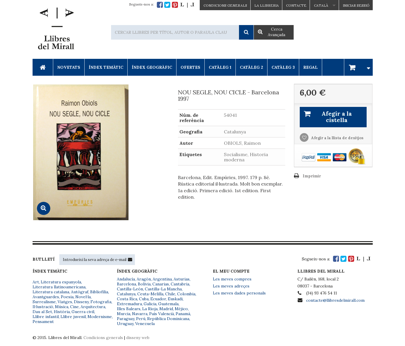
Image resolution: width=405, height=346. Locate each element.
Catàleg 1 (220, 67)
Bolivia (144, 284)
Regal (310, 67)
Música (61, 306)
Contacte (296, 5)
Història (62, 311)
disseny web (137, 337)
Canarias (160, 284)
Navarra (139, 313)
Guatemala (168, 303)
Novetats (68, 67)
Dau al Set (42, 311)
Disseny (81, 301)
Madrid (166, 308)
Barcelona (126, 284)
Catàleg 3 (283, 67)
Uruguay (125, 323)
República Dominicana (168, 318)
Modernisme (100, 316)
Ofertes (190, 67)
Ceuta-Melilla (150, 293)
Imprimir (312, 176)
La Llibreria (266, 5)
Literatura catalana (51, 291)
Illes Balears (128, 308)
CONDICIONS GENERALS (225, 5)
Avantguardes (46, 296)
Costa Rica (127, 298)
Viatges (65, 301)
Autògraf (79, 291)
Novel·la (83, 296)
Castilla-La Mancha (163, 289)
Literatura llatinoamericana (59, 286)
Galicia (150, 303)
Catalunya (126, 293)
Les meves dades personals (239, 293)
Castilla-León (130, 289)
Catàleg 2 (251, 67)
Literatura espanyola (61, 282)
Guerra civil (83, 311)
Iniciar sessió (356, 5)
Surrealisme (44, 301)
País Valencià (161, 313)
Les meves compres (232, 279)
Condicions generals (103, 337)
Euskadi (175, 298)
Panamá (183, 313)
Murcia (123, 313)
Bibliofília (99, 291)
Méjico (181, 308)
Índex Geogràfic (152, 67)
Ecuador (158, 298)
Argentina (162, 279)
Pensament (43, 321)
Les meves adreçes (231, 286)
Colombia (186, 293)
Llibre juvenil (73, 316)
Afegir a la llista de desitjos (336, 137)
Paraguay (125, 318)
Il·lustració (43, 306)
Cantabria (180, 284)
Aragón (144, 279)
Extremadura (129, 303)
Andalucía (126, 279)
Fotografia (100, 301)
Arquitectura (93, 306)
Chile (170, 293)
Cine (74, 306)
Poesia (67, 296)
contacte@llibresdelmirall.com (335, 300)
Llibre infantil (46, 316)
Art (36, 282)
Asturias (182, 279)
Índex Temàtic (106, 67)
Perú (140, 318)
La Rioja (150, 308)
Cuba (144, 298)
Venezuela (145, 323)
